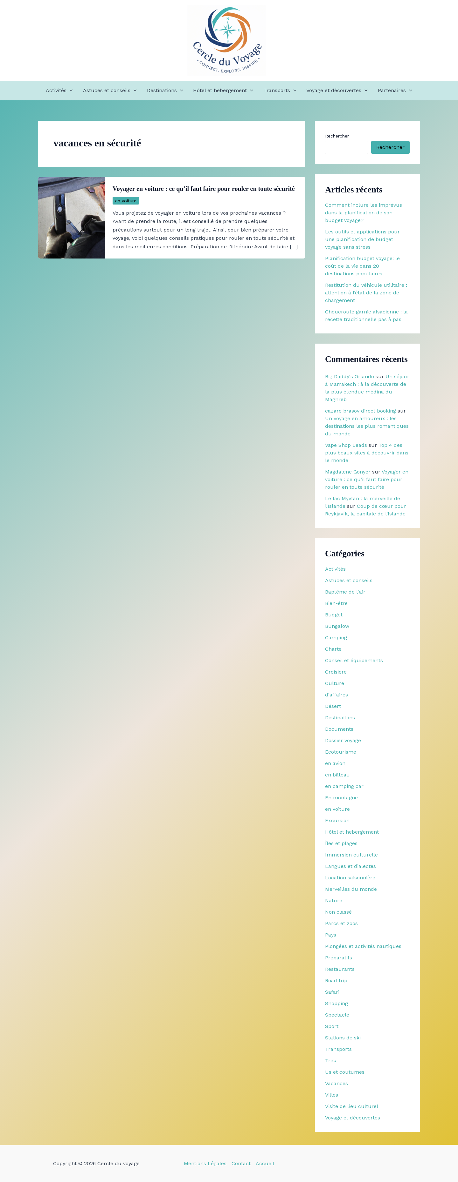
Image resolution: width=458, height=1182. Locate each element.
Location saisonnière (350, 878)
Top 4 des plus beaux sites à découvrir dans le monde (366, 452)
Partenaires (395, 90)
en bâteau (337, 775)
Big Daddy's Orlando (349, 376)
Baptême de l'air (345, 592)
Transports (279, 90)
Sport (331, 1026)
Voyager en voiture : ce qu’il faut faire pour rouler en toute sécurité (204, 188)
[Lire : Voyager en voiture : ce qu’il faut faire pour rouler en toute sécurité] (71, 217)
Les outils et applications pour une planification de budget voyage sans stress (362, 239)
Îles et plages (341, 843)
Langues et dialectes (350, 866)
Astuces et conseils (110, 90)
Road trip (336, 980)
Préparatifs (338, 958)
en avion (335, 763)
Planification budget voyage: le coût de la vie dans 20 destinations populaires (362, 266)
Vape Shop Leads (346, 445)
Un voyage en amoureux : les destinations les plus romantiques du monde (367, 426)
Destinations (165, 90)
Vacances (336, 1083)
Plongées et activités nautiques (363, 946)
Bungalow (337, 626)
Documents (339, 729)
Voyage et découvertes (337, 90)
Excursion (337, 820)
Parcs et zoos (341, 923)
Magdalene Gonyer (348, 472)
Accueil (265, 1163)
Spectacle (337, 1015)
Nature (333, 900)
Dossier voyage (343, 740)
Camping (336, 638)
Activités (59, 90)
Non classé (338, 912)
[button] (69, 90)
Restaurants (340, 969)
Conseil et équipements (354, 660)
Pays (330, 935)
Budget (334, 615)
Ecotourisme (340, 752)
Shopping (336, 1003)
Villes (331, 1095)
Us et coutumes (344, 1072)
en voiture (125, 200)
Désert (333, 706)
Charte (333, 649)
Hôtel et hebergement (223, 90)
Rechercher (337, 135)
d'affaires (336, 695)
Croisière (336, 672)
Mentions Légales (205, 1163)
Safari (332, 992)
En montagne (341, 798)
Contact (241, 1163)
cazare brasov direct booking (360, 411)
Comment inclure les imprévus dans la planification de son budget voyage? (363, 212)
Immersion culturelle (351, 855)
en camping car (344, 786)
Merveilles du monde (351, 889)
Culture (334, 683)
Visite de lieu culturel (351, 1106)
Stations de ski (343, 1038)
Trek (330, 1061)
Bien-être (336, 603)
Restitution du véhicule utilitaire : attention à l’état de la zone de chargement (366, 292)
